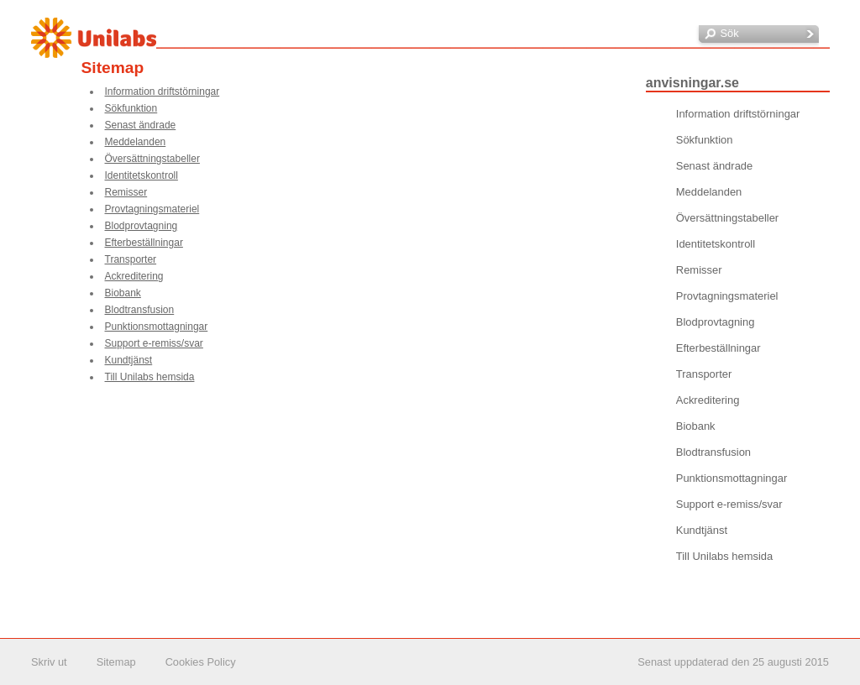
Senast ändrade (140, 125)
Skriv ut (49, 662)
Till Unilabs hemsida (150, 377)
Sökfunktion (131, 108)
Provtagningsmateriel (152, 209)
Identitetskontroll (141, 175)
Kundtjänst (129, 360)
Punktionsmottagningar (156, 326)
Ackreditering (134, 276)
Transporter (131, 259)
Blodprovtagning (141, 226)
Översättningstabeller (152, 159)
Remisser (126, 192)
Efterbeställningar (144, 242)
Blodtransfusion (140, 310)
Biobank (123, 293)
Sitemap (116, 662)
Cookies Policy (200, 662)
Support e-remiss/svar (154, 343)
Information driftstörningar (162, 91)
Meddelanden (135, 142)
